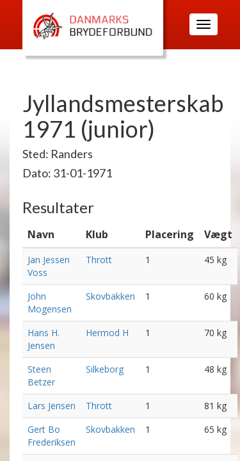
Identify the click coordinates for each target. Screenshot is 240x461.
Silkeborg (105, 369)
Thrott (99, 260)
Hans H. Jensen (44, 339)
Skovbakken (110, 296)
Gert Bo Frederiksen (52, 435)
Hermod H (107, 333)
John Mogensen (50, 302)
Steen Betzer (41, 375)
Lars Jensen (52, 406)
